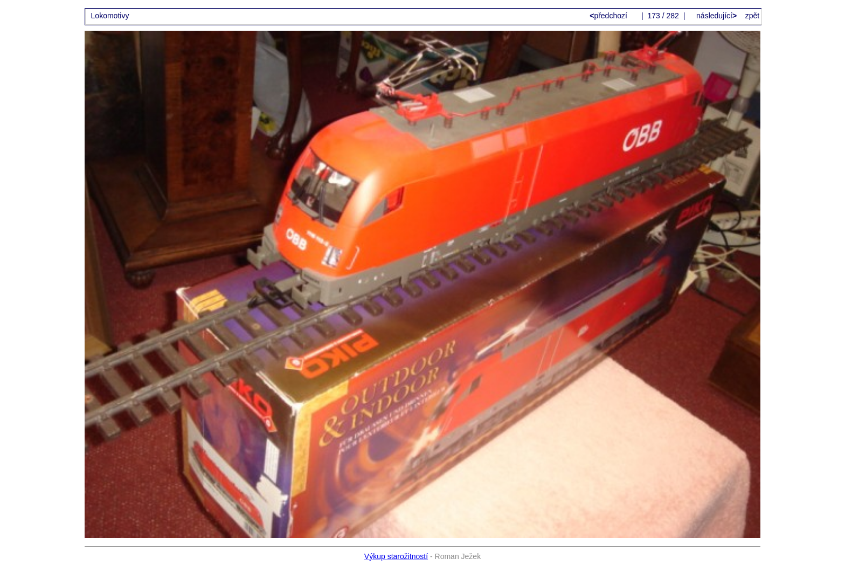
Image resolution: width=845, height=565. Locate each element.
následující (715, 15)
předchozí (609, 15)
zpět (752, 15)
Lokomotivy (110, 15)
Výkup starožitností (396, 556)
